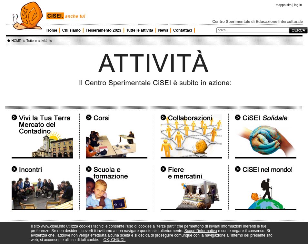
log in (298, 5)
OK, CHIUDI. (115, 240)
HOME (16, 41)
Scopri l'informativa (200, 231)
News (163, 30)
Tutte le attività (139, 30)
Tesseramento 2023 (103, 30)
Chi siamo (71, 30)
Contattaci (182, 30)
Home (51, 30)
